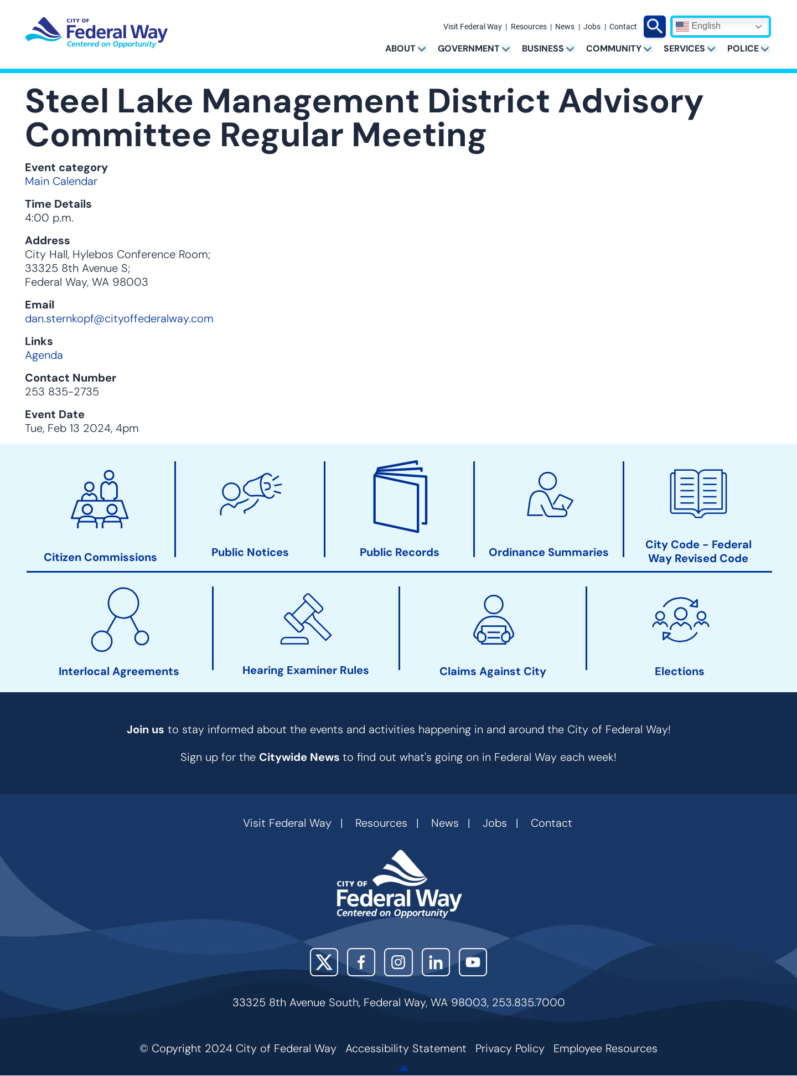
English (698, 26)
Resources (529, 27)
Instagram (398, 962)
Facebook (361, 962)
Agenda (44, 355)
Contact (623, 27)
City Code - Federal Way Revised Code (698, 551)
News (565, 27)
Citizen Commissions (100, 557)
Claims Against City (492, 671)
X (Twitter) (324, 962)
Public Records (399, 552)
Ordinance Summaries (549, 552)
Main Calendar (61, 181)
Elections (680, 671)
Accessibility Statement (406, 1048)
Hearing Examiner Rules (305, 670)
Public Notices (250, 552)
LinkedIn (435, 962)
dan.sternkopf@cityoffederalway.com (119, 318)
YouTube (473, 962)
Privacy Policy (510, 1048)
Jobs (592, 27)
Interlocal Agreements (119, 671)
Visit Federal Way (472, 27)
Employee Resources (605, 1048)
